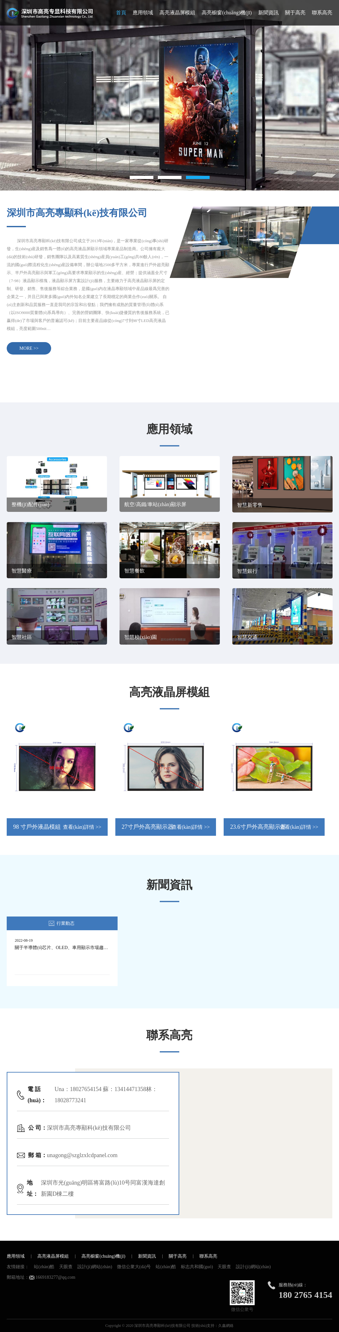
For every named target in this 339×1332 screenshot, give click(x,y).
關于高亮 (295, 12)
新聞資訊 (268, 12)
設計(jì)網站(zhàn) (94, 1266)
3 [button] (198, 177)
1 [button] (141, 177)
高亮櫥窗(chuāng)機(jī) (226, 12)
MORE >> (29, 348)
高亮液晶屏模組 (177, 12)
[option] (169, 95)
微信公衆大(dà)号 (134, 1266)
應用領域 (143, 12)
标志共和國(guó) (197, 1266)
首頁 (121, 12)
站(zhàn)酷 (44, 1266)
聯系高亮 (322, 12)
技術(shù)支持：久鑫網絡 (212, 1325)
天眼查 (66, 1266)
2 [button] (169, 177)
